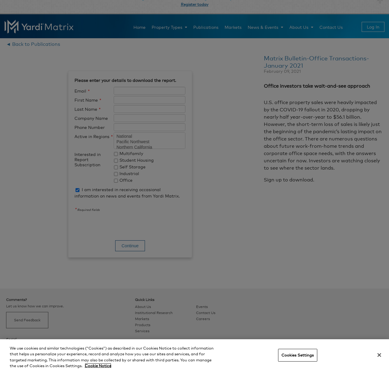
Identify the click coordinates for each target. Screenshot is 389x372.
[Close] (379, 355)
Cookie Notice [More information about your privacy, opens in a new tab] (98, 365)
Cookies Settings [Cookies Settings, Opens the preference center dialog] (297, 355)
